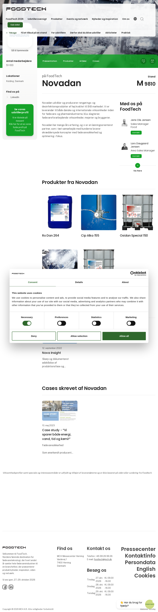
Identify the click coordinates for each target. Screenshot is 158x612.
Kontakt (136, 132)
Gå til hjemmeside (19, 50)
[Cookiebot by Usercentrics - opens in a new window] (132, 273)
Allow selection (79, 336)
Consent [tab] (32, 282)
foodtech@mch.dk (103, 559)
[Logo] (26, 8)
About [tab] (125, 282)
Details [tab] (79, 282)
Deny (34, 336)
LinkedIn (14, 97)
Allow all (124, 336)
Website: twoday (148, 609)
